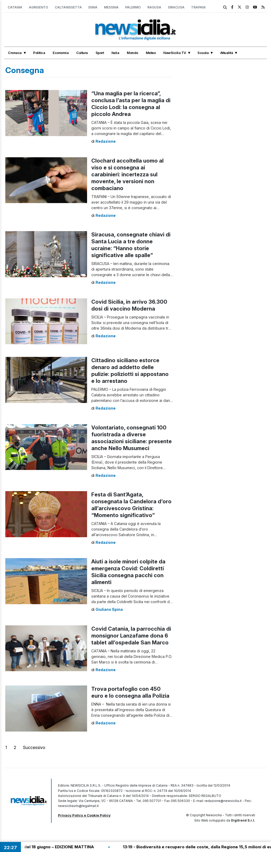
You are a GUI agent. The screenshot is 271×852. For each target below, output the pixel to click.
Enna (92, 7)
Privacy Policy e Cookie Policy (84, 815)
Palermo (133, 7)
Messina (111, 7)
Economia (61, 53)
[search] (225, 7)
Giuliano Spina (109, 609)
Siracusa (176, 7)
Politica (39, 53)
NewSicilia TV (174, 53)
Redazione (106, 141)
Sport (100, 53)
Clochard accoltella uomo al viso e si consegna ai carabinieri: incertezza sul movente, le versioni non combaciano (127, 174)
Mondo (132, 53)
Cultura (82, 53)
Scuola (203, 53)
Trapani (198, 7)
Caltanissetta (68, 7)
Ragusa (154, 7)
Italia (115, 53)
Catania (15, 7)
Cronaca (15, 53)
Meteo (151, 53)
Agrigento (38, 7)
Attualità (226, 53)
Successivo (34, 747)
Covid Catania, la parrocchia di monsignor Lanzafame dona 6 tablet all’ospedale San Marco (131, 636)
